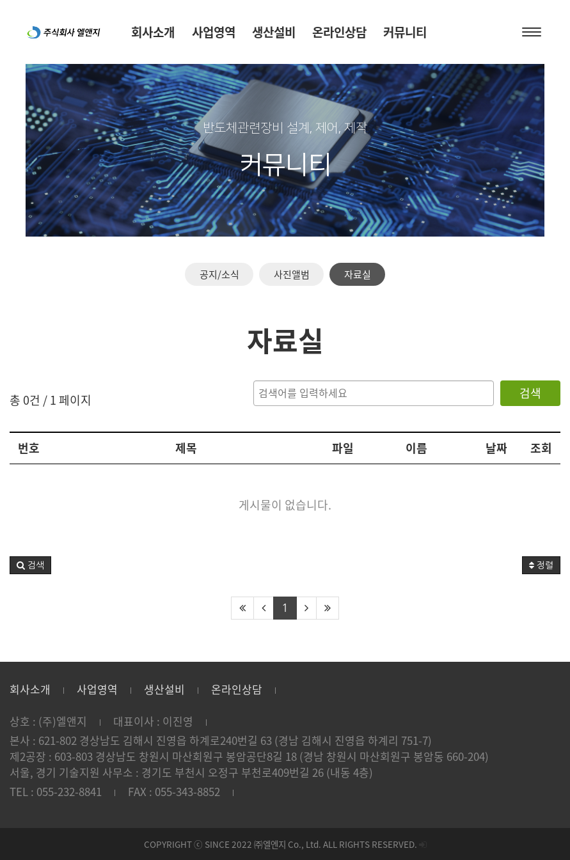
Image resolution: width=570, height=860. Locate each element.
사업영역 (97, 689)
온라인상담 (236, 689)
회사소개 (30, 689)
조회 (541, 448)
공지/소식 (219, 274)
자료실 (357, 274)
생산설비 (164, 689)
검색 (530, 393)
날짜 (496, 448)
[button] (30, 565)
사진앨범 (292, 274)
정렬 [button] (541, 565)
